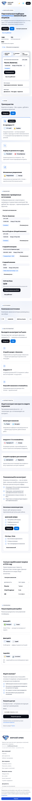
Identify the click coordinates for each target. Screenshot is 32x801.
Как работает (8, 294)
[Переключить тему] (19, 3)
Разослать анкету (6, 766)
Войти (28, 3)
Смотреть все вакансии (9, 210)
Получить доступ (16, 716)
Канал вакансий (11, 547)
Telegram (5, 28)
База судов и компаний (8, 768)
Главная (4, 753)
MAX (12, 28)
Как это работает (6, 32)
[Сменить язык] (23, 3)
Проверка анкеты (6, 763)
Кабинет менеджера (7, 758)
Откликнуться (9, 72)
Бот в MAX (4, 776)
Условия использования (8, 786)
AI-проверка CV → (16, 54)
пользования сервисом (8, 722)
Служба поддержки (7, 780)
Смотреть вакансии (21, 28)
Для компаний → (25, 54)
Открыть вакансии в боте (11, 290)
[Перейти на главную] (8, 3)
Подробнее (12, 121)
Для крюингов (6, 756)
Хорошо (16, 798)
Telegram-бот (5, 774)
